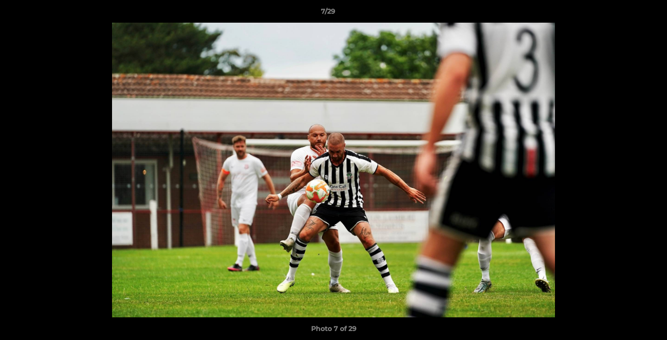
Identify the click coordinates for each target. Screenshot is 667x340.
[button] (627, 13)
